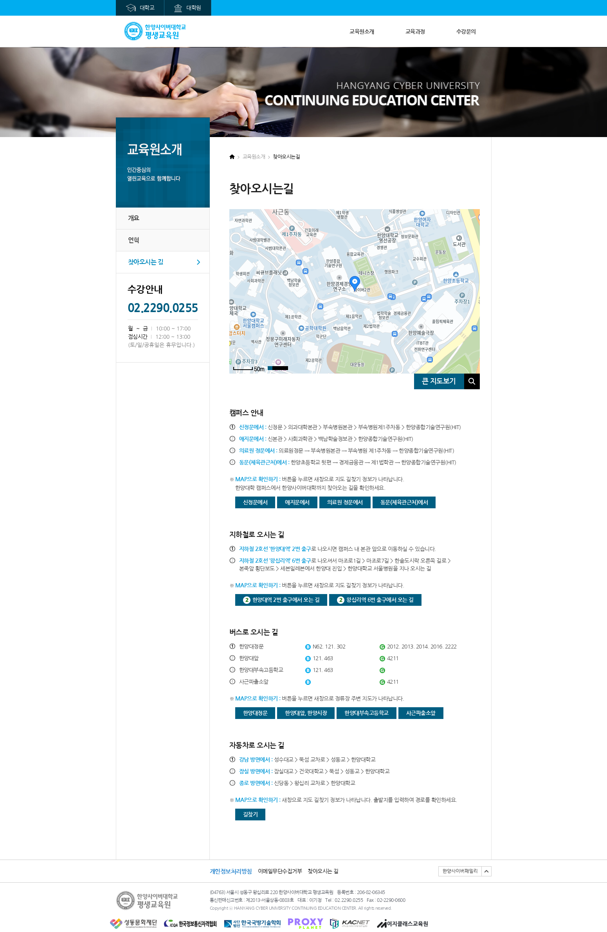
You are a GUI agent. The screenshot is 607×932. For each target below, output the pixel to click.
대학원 (193, 8)
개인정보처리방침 (231, 871)
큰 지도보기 (439, 381)
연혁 (133, 240)
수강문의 (466, 31)
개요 (133, 218)
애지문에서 (297, 502)
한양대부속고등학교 (366, 713)
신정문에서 (255, 502)
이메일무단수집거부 (280, 871)
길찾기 (250, 814)
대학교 (147, 8)
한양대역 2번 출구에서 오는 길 (286, 600)
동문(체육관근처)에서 (404, 502)
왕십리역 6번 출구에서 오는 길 (380, 600)
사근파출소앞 (421, 713)
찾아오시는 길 (146, 262)
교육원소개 (361, 31)
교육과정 (415, 31)
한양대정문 (255, 713)
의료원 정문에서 (345, 502)
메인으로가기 (155, 31)
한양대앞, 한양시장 (306, 713)
